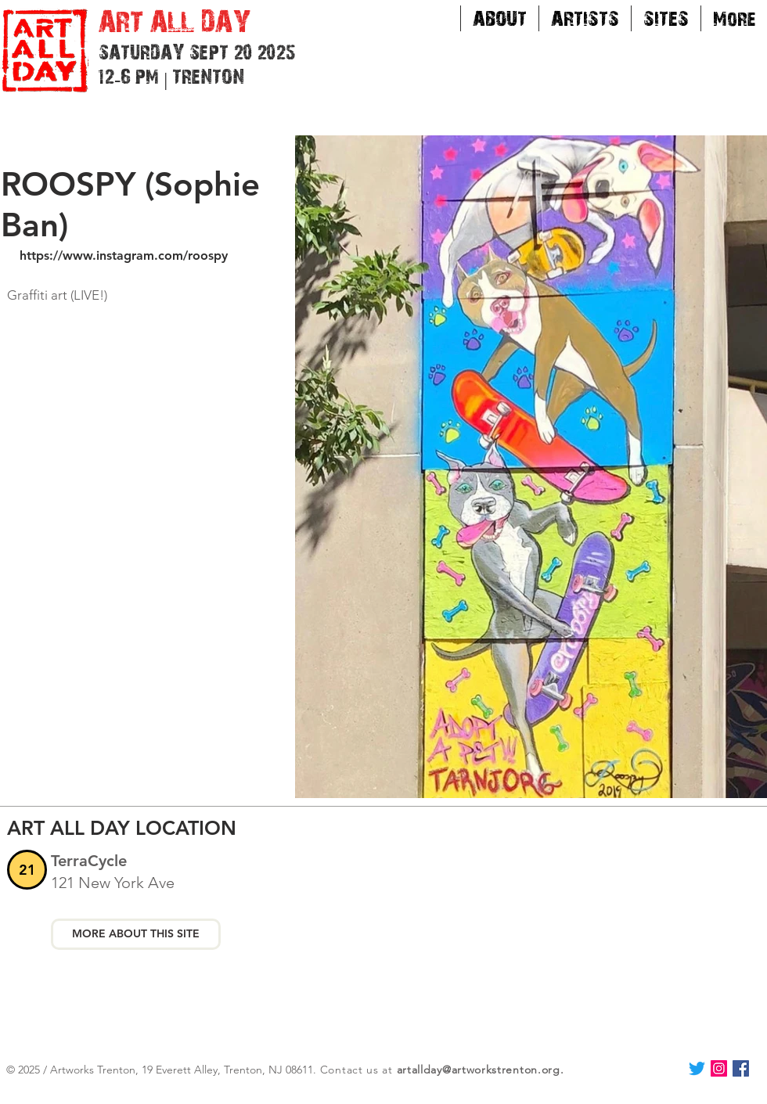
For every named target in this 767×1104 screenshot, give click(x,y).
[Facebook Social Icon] (741, 1068)
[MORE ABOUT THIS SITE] (136, 934)
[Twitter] (697, 1068)
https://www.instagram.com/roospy (124, 255)
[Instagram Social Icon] (719, 1068)
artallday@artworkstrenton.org (478, 1070)
